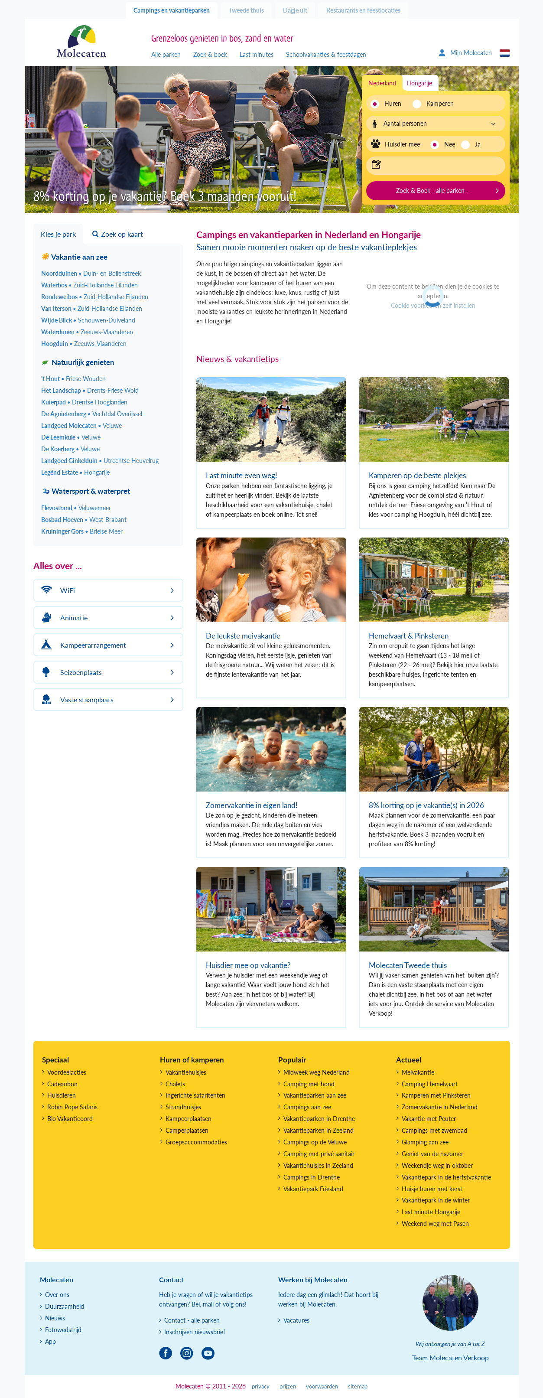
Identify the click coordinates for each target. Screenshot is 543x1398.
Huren (392, 103)
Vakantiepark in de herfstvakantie (446, 1177)
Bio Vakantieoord (70, 1118)
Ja (478, 144)
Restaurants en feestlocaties (363, 10)
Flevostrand (76, 508)
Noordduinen (91, 273)
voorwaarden (322, 1386)
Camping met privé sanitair (318, 1153)
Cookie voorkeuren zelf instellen (433, 305)
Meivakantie (418, 1072)
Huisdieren (61, 1095)
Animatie (63, 617)
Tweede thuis (246, 10)
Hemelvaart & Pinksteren (409, 635)
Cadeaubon (62, 1084)
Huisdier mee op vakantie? (248, 965)
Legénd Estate (75, 472)
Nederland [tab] (382, 83)
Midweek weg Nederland (316, 1072)
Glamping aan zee (425, 1142)
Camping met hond (309, 1084)
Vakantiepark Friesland (313, 1189)
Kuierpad (84, 402)
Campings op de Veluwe (315, 1142)
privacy (261, 1386)
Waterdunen (87, 332)
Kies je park (58, 234)
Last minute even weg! (241, 475)
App (50, 1341)
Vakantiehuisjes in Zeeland (318, 1165)
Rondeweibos (94, 296)
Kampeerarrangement (82, 644)
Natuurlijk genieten (77, 362)
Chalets (175, 1084)
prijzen (288, 1386)
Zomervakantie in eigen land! (252, 805)
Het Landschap (90, 390)
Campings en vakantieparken (171, 10)
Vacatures (296, 1320)
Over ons (57, 1294)
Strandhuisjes (183, 1107)
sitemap (357, 1386)
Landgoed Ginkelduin (100, 460)
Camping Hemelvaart (430, 1084)
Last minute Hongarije (431, 1212)
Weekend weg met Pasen (435, 1223)
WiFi (57, 590)
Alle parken (166, 54)
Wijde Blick (88, 320)
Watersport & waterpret (85, 490)
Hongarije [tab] (419, 83)
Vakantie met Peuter (429, 1118)
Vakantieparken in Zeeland (318, 1130)
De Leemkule (71, 437)
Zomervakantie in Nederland (440, 1107)
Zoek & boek (210, 54)
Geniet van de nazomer (432, 1153)
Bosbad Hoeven (84, 519)
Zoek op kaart (117, 234)
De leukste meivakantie (243, 635)
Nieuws (55, 1318)
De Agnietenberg (91, 413)
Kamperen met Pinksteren (436, 1095)
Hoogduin (84, 343)
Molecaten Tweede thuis (408, 965)
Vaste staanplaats (76, 699)
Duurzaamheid (64, 1306)
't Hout (73, 378)
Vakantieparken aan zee (314, 1095)
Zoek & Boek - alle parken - (432, 190)
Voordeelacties (66, 1072)
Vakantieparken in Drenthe (319, 1118)
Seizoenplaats (70, 672)
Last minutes (256, 54)
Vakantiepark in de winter (436, 1200)
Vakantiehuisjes (186, 1072)
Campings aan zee (307, 1107)
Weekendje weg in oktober (437, 1165)
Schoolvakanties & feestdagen (326, 54)
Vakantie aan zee (74, 256)
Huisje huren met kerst (432, 1189)
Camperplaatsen (187, 1130)
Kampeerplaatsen (188, 1118)
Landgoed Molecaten (81, 425)
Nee (449, 144)
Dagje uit (295, 10)
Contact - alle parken (192, 1320)
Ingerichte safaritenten (195, 1095)
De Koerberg (70, 449)
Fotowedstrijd (63, 1329)
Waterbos (89, 285)
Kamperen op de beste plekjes (417, 475)
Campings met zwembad (434, 1130)
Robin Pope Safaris (72, 1107)
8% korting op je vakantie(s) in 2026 (426, 805)
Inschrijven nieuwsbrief (194, 1332)
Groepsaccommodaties (196, 1142)
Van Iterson (91, 308)
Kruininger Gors (82, 531)
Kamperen (437, 103)
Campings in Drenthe (311, 1177)
